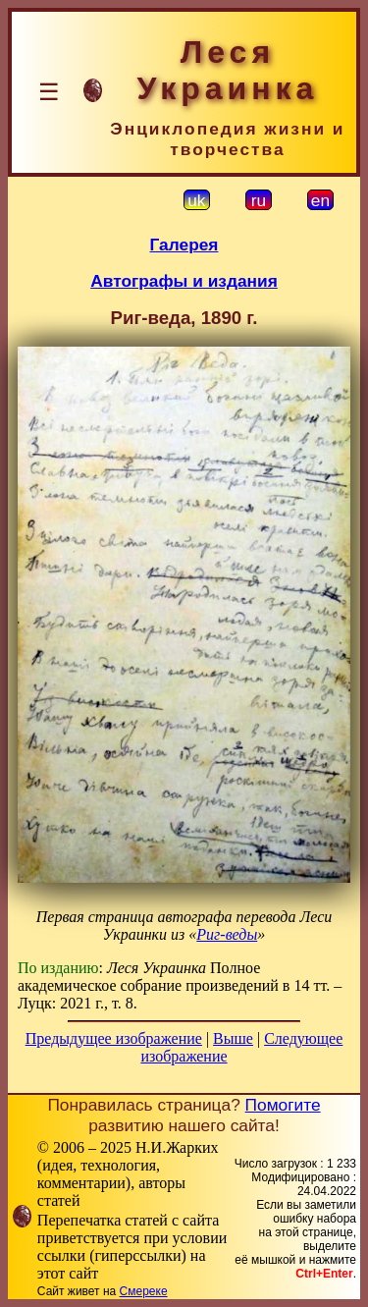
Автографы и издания (184, 281)
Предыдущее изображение (114, 1038)
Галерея (184, 244)
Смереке (144, 1291)
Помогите (283, 1105)
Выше (233, 1038)
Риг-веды (226, 934)
